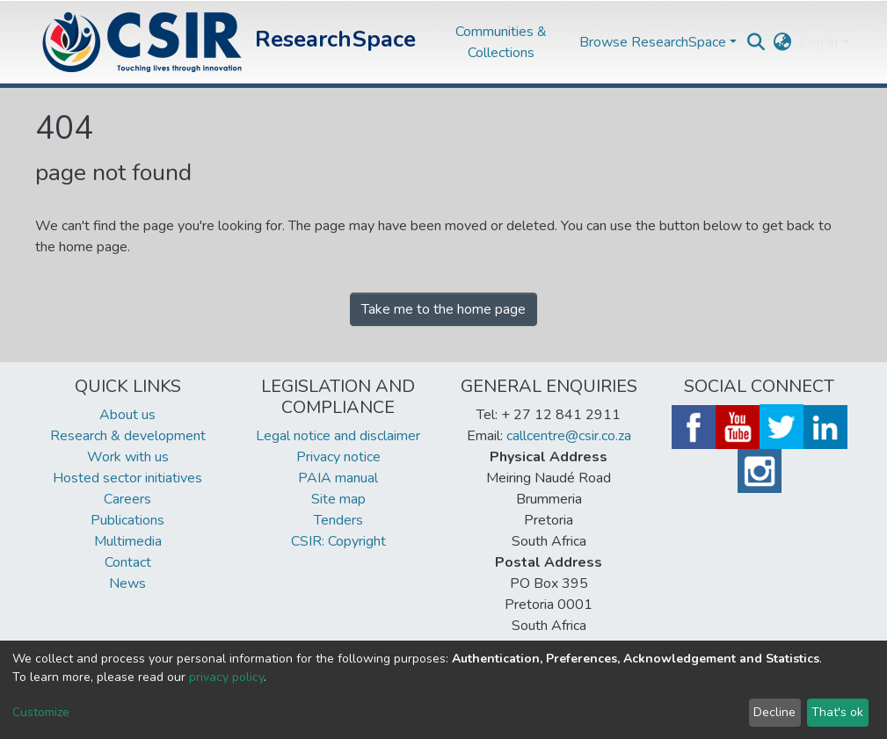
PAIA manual (338, 478)
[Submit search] (755, 42)
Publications (127, 520)
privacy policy (226, 677)
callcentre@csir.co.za (568, 436)
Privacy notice (338, 457)
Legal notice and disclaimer (338, 436)
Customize (40, 712)
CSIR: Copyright (338, 541)
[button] (781, 42)
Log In (819, 42)
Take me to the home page (443, 309)
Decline (774, 712)
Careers (127, 499)
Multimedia (128, 541)
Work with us (128, 457)
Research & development (128, 436)
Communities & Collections (501, 42)
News (127, 583)
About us (127, 414)
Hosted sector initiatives (127, 478)
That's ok (837, 712)
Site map (338, 499)
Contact (128, 562)
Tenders (338, 520)
